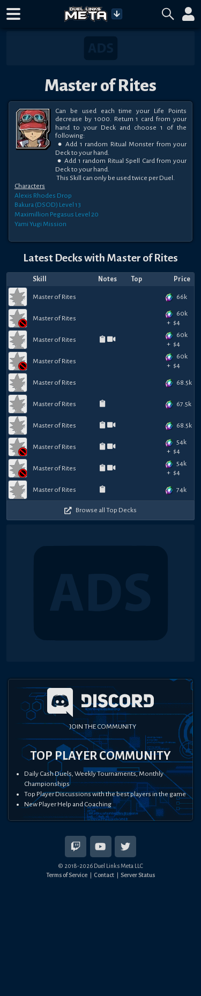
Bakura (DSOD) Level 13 (47, 204)
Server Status (138, 875)
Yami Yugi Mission (40, 224)
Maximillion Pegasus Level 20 (56, 214)
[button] (13, 14)
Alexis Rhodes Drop (43, 195)
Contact (104, 875)
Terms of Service (66, 875)
